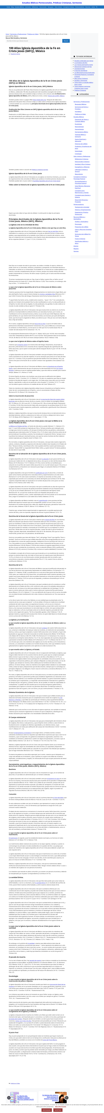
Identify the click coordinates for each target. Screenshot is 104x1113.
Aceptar (58, 1110)
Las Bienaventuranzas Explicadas (84, 73)
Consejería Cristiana (68, 7)
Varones (76, 251)
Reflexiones (35, 7)
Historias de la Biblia (81, 144)
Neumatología (79, 127)
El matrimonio (13, 838)
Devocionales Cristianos (82, 162)
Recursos (87, 7)
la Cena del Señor (58, 797)
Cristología (78, 154)
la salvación (45, 459)
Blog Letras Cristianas (81, 78)
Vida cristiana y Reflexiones (82, 156)
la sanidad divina (40, 883)
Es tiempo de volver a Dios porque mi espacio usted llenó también (50, 1097)
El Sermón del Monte (80, 70)
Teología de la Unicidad (82, 207)
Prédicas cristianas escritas (40, 169)
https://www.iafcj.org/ (39, 100)
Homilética (78, 111)
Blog (12, 7)
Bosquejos (50, 7)
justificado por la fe (41, 473)
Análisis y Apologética (81, 221)
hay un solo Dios (53, 231)
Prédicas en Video (32, 34)
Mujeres (76, 249)
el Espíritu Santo (22, 345)
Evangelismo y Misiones (82, 167)
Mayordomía (79, 174)
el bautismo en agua (53, 778)
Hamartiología (79, 129)
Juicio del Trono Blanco (50, 1040)
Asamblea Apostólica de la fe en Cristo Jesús (46, 181)
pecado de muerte (35, 960)
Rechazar (46, 1110)
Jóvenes (76, 246)
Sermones (28, 7)
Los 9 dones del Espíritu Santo (83, 65)
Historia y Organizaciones (83, 210)
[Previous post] (9, 1097)
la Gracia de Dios (49, 519)
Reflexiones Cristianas (81, 159)
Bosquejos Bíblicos (80, 104)
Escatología (78, 124)
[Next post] (66, 1097)
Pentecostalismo (79, 7)
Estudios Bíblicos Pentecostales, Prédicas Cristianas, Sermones (52, 2)
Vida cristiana (58, 7)
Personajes (78, 224)
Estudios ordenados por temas (83, 61)
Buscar (66, 41)
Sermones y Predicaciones (18, 34)
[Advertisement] (52, 21)
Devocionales (43, 7)
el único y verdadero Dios (47, 294)
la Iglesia (44, 628)
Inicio (7, 34)
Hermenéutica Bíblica (81, 132)
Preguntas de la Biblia (81, 227)
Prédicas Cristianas (80, 90)
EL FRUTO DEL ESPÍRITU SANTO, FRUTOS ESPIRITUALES (25, 1097)
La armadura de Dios (80, 63)
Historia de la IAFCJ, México (56, 96)
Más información (60, 1106)
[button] (97, 7)
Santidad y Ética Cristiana (82, 164)
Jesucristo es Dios (40, 324)
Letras (93, 7)
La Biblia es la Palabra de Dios (18, 426)
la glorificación (43, 500)
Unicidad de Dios (79, 69)
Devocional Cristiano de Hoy (83, 67)
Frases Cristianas (80, 239)
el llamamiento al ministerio (22, 733)
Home (8, 7)
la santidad (31, 943)
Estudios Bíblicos (19, 7)
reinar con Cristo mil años (23, 1021)
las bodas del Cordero (15, 1019)
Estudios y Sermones (80, 80)
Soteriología (78, 151)
